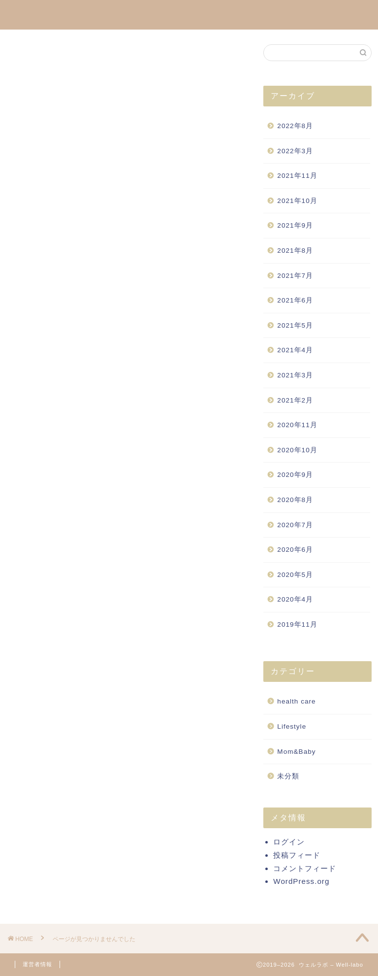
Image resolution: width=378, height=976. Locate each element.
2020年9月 (295, 474)
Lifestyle (53, 515)
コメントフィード (304, 868)
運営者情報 (37, 964)
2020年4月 (295, 599)
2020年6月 (295, 549)
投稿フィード (296, 855)
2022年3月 (295, 151)
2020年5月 (295, 574)
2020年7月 (295, 525)
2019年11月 (297, 624)
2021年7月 (295, 275)
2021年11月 (297, 175)
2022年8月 (295, 126)
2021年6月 (295, 300)
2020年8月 (295, 500)
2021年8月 (295, 250)
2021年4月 (295, 350)
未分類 (49, 544)
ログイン (289, 842)
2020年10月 (297, 450)
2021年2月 (295, 400)
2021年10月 (297, 200)
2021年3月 (295, 375)
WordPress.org (301, 881)
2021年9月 (295, 225)
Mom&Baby (59, 529)
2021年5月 (295, 325)
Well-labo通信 (189, 14)
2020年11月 (297, 425)
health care (59, 501)
